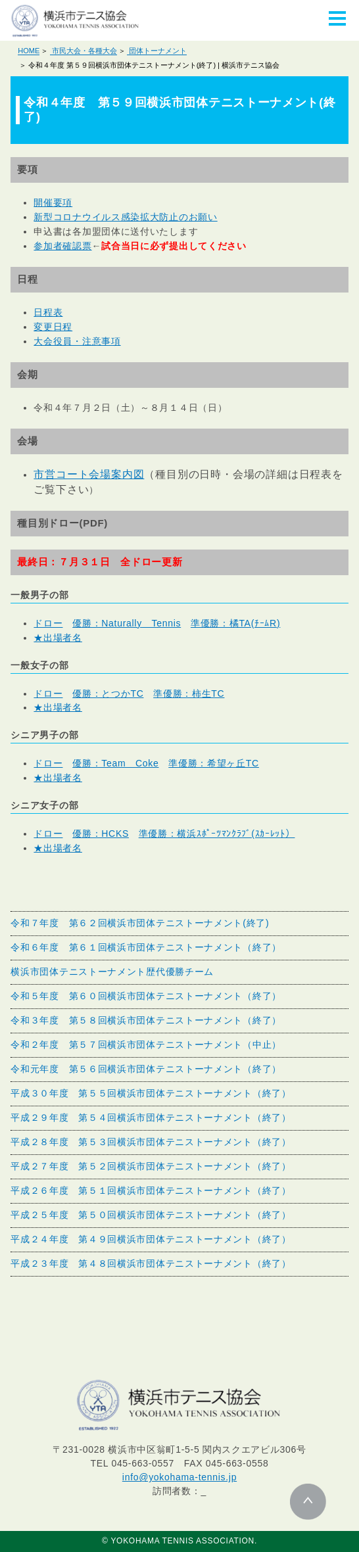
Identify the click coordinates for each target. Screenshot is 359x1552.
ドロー (48, 623)
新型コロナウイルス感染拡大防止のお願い (125, 217)
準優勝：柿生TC (188, 693)
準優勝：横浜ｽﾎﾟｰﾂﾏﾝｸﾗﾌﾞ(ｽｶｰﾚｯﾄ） (217, 833)
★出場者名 (58, 637)
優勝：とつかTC (107, 693)
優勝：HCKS (100, 833)
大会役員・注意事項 (77, 341)
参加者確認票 (62, 246)
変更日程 (53, 326)
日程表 (48, 312)
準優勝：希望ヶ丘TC (213, 763)
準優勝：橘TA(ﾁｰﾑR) (235, 623)
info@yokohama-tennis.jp (179, 1477)
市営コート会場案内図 (89, 474)
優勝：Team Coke (115, 763)
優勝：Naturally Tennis (126, 623)
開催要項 (53, 202)
